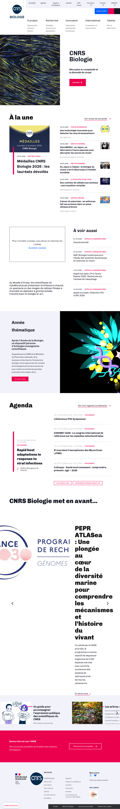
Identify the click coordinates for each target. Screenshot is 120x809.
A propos (34, 27)
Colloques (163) (62, 483)
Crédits (55, 806)
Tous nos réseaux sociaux (98, 780)
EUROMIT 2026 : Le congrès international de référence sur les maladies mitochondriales (82, 432)
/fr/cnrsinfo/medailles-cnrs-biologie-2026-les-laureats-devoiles (29, 149)
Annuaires (90, 3)
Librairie (68, 3)
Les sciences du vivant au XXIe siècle (73, 796)
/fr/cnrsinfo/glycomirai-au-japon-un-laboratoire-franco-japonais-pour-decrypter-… (85, 150)
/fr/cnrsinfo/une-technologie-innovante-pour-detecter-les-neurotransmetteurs (85, 132)
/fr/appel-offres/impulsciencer (92, 240)
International (93, 25)
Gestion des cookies (104, 806)
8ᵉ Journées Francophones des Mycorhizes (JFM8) (82, 450)
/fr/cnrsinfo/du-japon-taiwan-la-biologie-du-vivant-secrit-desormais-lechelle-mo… (85, 168)
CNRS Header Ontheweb (111, 11)
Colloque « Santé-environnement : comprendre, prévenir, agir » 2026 (82, 467)
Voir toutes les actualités (95, 118)
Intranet (103, 3)
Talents (111, 25)
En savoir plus (92, 256)
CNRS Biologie (49, 778)
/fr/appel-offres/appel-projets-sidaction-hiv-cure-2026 (92, 292)
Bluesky (95, 775)
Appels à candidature (56, 4)
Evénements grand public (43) (87, 483)
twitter (90, 775)
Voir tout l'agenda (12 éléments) (92, 405)
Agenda (43, 3)
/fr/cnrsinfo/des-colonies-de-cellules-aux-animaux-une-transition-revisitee (85, 184)
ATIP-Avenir (79, 4)
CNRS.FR (114, 3)
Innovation (73, 27)
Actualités (32, 3)
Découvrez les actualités (83, 746)
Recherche (53, 27)
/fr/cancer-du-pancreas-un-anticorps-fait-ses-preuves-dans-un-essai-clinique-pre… (85, 204)
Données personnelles (86, 806)
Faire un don (101, 11)
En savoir (75, 82)
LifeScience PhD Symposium (82, 418)
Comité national (49, 795)
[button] (11, 805)
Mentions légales (68, 806)
